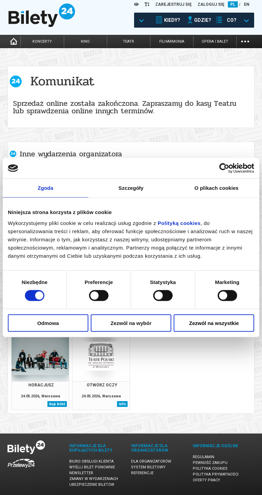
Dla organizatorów (151, 461)
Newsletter (81, 473)
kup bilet (57, 404)
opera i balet (215, 41)
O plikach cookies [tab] (216, 188)
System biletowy (148, 467)
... (245, 41)
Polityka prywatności (215, 474)
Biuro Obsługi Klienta (91, 461)
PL (232, 4)
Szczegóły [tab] (130, 188)
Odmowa (48, 323)
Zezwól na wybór (131, 323)
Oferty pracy (206, 480)
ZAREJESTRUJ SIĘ (173, 4)
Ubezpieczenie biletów (91, 484)
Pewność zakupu (210, 463)
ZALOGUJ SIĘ (211, 4)
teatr (128, 41)
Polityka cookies (210, 468)
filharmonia (171, 41)
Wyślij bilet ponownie (92, 467)
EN (246, 4)
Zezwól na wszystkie (214, 323)
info (122, 404)
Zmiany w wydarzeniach (93, 479)
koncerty (42, 41)
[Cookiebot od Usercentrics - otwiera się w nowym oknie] (224, 168)
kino (85, 41)
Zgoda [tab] (46, 188)
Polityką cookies (179, 223)
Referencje (142, 473)
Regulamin (203, 457)
